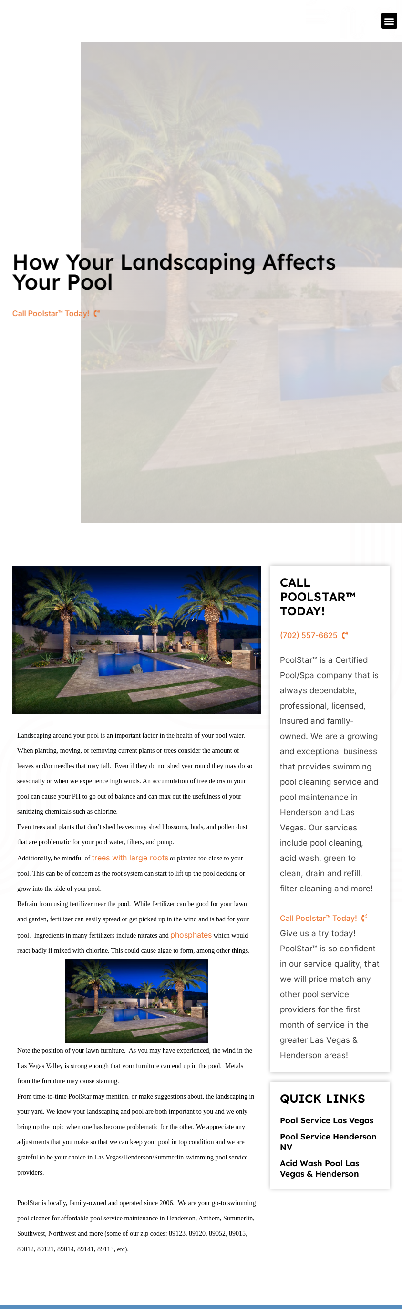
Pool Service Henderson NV (328, 1141)
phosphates (191, 934)
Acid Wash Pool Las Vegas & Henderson (319, 1168)
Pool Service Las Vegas (326, 1120)
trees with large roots (130, 857)
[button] (389, 21)
